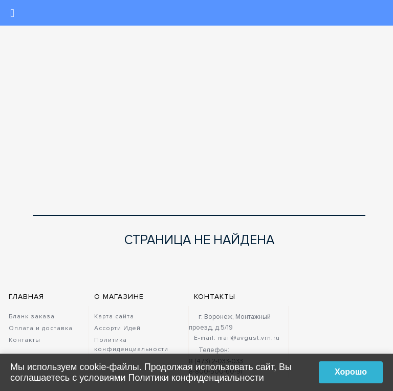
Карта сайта (114, 316)
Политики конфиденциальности (196, 378)
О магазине (119, 296)
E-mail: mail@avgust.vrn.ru (237, 338)
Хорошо (351, 371)
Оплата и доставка (41, 328)
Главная (26, 296)
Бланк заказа (32, 316)
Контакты (24, 340)
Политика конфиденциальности (131, 344)
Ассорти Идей (117, 328)
